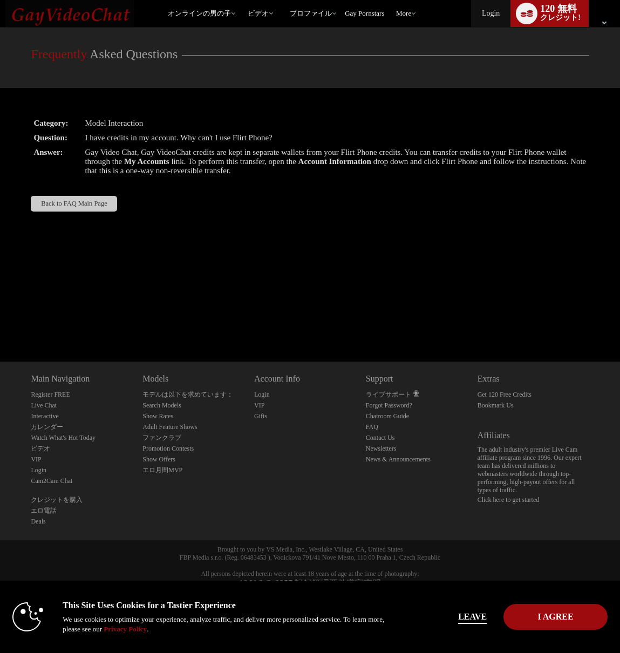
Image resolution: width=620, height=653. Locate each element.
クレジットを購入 (57, 500)
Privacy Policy (157, 629)
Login (491, 13)
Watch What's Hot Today (63, 437)
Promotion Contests (168, 448)
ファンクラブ (161, 437)
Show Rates (157, 416)
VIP (36, 459)
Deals (38, 521)
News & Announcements (398, 459)
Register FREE (50, 394)
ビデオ (258, 13)
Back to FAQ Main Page (74, 203)
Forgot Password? (389, 405)
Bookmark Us (496, 405)
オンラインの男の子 (199, 13)
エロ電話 (44, 510)
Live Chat (44, 405)
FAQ (372, 427)
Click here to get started (509, 500)
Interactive (44, 416)
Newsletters (381, 448)
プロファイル (311, 13)
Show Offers (158, 459)
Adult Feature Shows (169, 427)
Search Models (161, 405)
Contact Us (380, 437)
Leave (451, 616)
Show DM (0, 321)
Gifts (260, 416)
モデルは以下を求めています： (187, 394)
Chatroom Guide (387, 416)
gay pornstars (364, 13)
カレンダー (47, 427)
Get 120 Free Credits (505, 394)
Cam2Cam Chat (51, 481)
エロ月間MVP (162, 470)
